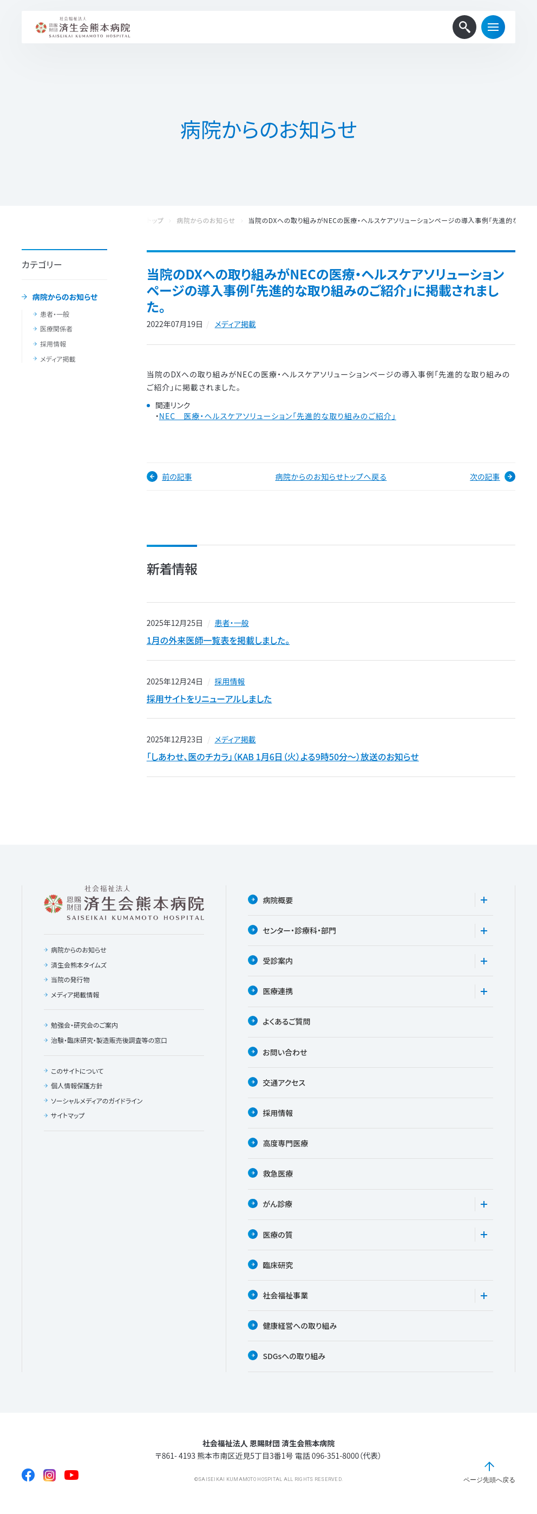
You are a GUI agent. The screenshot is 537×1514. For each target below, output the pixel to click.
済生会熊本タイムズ (79, 966)
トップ (155, 221)
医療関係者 (56, 328)
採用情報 (53, 344)
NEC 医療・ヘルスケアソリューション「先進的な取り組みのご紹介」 (277, 416)
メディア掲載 (57, 359)
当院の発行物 (70, 980)
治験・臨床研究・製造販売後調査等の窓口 (109, 1041)
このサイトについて (77, 1072)
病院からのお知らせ (65, 297)
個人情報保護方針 (77, 1086)
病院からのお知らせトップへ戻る (331, 476)
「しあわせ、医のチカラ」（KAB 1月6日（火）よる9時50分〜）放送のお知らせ (283, 757)
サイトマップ (67, 1116)
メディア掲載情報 (75, 995)
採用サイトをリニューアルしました (209, 699)
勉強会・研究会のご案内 (84, 1026)
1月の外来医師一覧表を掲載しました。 (218, 640)
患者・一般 (54, 314)
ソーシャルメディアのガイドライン (97, 1102)
